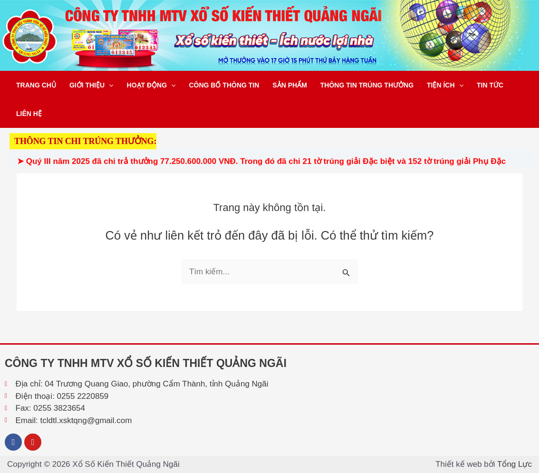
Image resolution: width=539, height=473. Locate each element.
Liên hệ (29, 113)
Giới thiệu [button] (91, 85)
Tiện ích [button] (445, 85)
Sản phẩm (289, 85)
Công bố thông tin (224, 85)
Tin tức (490, 85)
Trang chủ (36, 85)
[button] (109, 85)
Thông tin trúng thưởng (367, 85)
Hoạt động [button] (151, 85)
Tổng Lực (514, 464)
